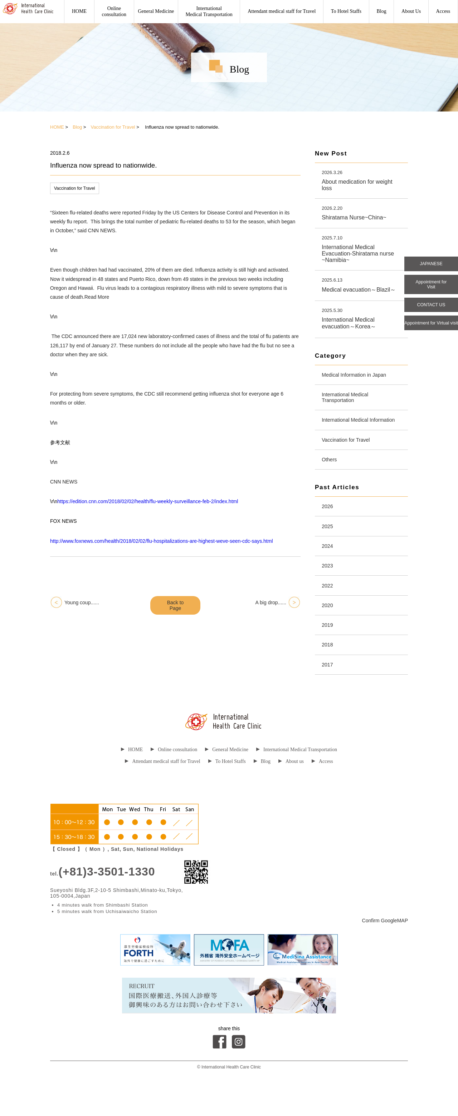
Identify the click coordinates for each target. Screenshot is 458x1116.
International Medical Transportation (209, 11)
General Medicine (156, 11)
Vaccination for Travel (113, 127)
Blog (381, 11)
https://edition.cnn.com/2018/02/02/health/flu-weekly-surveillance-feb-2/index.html (147, 501)
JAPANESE (431, 265)
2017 (328, 692)
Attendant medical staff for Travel (282, 11)
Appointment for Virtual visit (431, 333)
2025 (328, 545)
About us (291, 790)
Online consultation (174, 778)
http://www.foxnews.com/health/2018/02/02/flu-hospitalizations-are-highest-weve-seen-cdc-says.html (161, 541)
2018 (328, 671)
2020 (328, 629)
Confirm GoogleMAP (385, 949)
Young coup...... (81, 602)
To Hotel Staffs (346, 11)
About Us (411, 11)
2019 (328, 650)
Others (330, 475)
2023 (328, 587)
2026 (328, 524)
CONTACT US (431, 310)
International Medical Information (348, 430)
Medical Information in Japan (358, 378)
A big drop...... (270, 602)
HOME (79, 11)
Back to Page (175, 605)
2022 (328, 608)
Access (443, 11)
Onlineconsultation (114, 11)
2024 (328, 566)
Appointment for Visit (431, 287)
